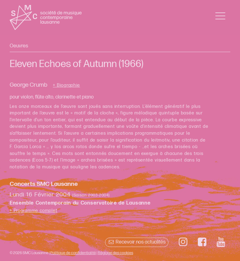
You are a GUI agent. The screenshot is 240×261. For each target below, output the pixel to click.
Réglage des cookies (115, 252)
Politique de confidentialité (73, 252)
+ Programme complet (34, 210)
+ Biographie (66, 85)
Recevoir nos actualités (137, 242)
